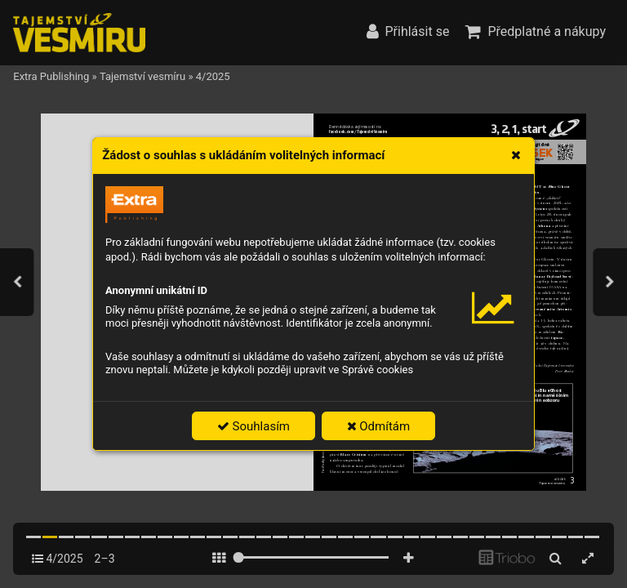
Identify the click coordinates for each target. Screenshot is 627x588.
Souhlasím (253, 426)
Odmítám (379, 426)
